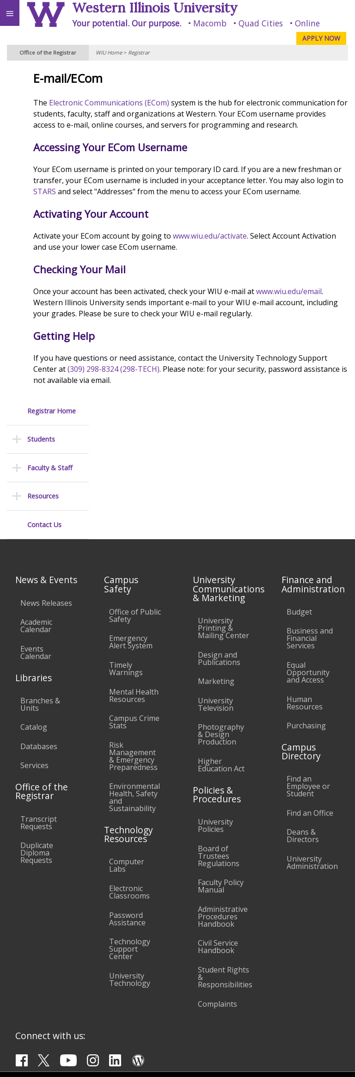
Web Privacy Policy (330, 1061)
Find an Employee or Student (308, 677)
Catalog (33, 618)
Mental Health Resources (134, 586)
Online (307, 23)
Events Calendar (35, 543)
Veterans (188, 983)
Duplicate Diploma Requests (36, 744)
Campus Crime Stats (134, 613)
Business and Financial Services (310, 529)
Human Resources (305, 594)
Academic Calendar (36, 517)
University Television (215, 595)
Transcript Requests (38, 713)
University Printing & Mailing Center (223, 519)
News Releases (46, 494)
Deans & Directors (303, 727)
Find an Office (310, 704)
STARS (245, 202)
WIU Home (109, 52)
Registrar (139, 52)
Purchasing (306, 617)
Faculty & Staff (50, 135)
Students (41, 107)
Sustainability (137, 983)
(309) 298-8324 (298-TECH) (249, 402)
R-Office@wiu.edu (285, 1042)
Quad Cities (261, 23)
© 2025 (158, 1061)
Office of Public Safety (135, 506)
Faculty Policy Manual (221, 777)
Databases (38, 638)
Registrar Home (51, 78)
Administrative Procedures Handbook (223, 807)
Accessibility (26, 983)
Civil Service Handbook (218, 838)
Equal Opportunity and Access (308, 563)
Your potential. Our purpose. (126, 23)
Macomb (209, 23)
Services (34, 657)
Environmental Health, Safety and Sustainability (134, 688)
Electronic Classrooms (129, 783)
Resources (43, 163)
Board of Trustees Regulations (218, 746)
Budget (299, 503)
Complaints (217, 895)
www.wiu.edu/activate (272, 258)
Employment (80, 983)
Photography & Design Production (221, 625)
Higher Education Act (221, 656)
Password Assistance (127, 810)
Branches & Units (40, 595)
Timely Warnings (126, 560)
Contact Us (44, 192)
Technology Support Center (129, 840)
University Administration (312, 754)
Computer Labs (126, 756)
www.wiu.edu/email (128, 325)
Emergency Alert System (131, 533)
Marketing (216, 572)
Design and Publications (219, 549)
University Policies (215, 717)
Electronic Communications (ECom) (171, 103)
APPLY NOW (321, 38)
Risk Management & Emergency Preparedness (133, 647)
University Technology (129, 871)
